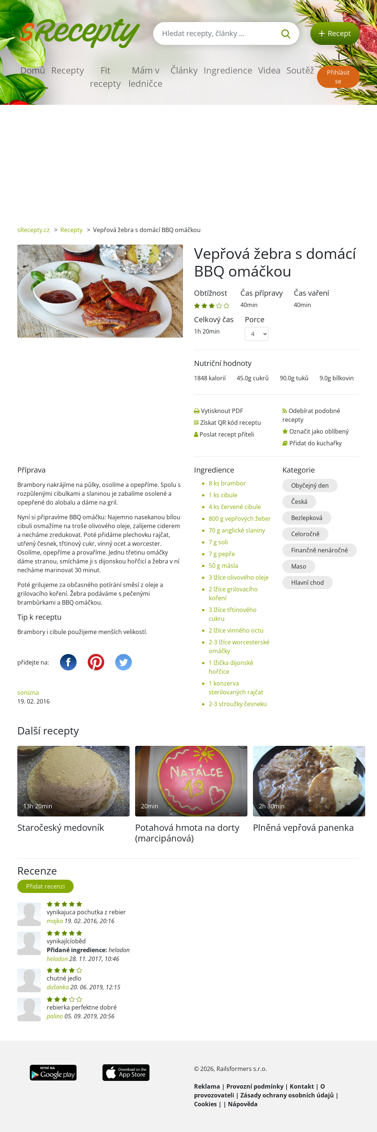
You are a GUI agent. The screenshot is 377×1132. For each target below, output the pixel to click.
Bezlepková (307, 518)
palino (55, 1016)
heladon (57, 959)
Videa (269, 70)
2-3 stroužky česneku (238, 704)
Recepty (67, 70)
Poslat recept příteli (227, 434)
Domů (32, 70)
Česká (299, 502)
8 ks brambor (227, 483)
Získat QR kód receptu (230, 423)
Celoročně (305, 534)
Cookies (205, 1104)
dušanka (58, 987)
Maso (298, 566)
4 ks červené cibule (235, 507)
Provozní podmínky (254, 1086)
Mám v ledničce (145, 76)
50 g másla (223, 566)
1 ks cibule (223, 495)
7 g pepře (222, 554)
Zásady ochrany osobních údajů (287, 1095)
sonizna (28, 692)
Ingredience (228, 70)
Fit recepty (105, 76)
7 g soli (218, 542)
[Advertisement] (188, 159)
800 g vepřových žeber (240, 519)
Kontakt (302, 1086)
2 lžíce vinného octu (236, 630)
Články (184, 70)
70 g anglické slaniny (237, 530)
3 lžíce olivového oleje (239, 577)
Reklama (207, 1086)
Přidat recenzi (45, 886)
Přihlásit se (338, 76)
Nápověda (243, 1104)
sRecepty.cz (33, 230)
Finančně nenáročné (319, 550)
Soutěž (300, 70)
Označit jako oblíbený (319, 431)
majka (55, 921)
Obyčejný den (310, 485)
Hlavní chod (307, 583)
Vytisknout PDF (222, 411)
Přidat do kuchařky (315, 443)
